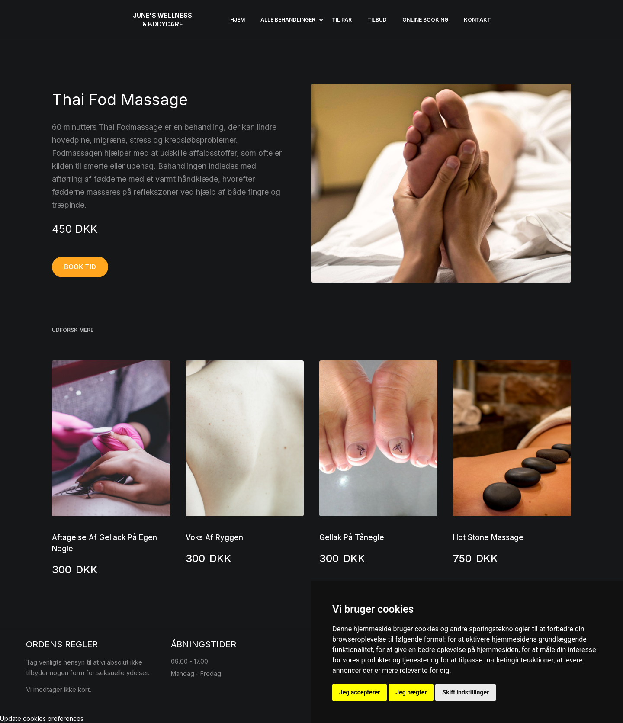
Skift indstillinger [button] (465, 692)
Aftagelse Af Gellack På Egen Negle (104, 543)
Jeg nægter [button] (411, 692)
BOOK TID (80, 267)
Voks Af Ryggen (214, 537)
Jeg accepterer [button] (359, 692)
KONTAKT (477, 19)
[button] (288, 20)
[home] (162, 20)
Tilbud (377, 19)
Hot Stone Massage (488, 537)
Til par (342, 19)
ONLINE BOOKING (425, 19)
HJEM (237, 19)
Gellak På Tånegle (351, 537)
